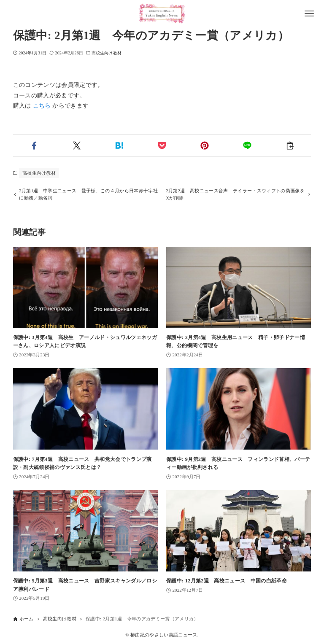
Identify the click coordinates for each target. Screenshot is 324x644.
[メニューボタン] (309, 13)
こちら (42, 105)
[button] (34, 145)
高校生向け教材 (107, 53)
